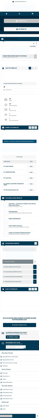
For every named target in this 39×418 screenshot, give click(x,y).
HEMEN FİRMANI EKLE (19, 325)
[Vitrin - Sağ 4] (36, 43)
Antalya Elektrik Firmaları (7, 398)
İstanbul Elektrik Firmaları (7, 389)
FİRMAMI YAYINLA (12, 337)
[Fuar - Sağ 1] (35, 289)
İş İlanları (4, 379)
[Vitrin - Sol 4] (33, 43)
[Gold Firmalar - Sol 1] (33, 68)
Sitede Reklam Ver (6, 376)
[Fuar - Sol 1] (33, 289)
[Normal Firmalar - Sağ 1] (35, 127)
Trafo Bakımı (5, 366)
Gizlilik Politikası (5, 405)
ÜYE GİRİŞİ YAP (21, 29)
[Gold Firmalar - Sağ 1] (35, 68)
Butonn (25, 348)
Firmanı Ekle (4, 373)
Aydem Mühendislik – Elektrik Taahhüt (10, 356)
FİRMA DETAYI (31, 167)
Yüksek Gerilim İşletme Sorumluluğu (9, 362)
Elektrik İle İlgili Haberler (7, 382)
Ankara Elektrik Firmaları (7, 392)
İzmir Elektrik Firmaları (7, 395)
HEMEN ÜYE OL (21, 21)
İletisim (3, 409)
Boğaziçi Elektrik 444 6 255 (7, 359)
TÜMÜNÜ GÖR (30, 68)
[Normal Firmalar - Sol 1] (33, 127)
